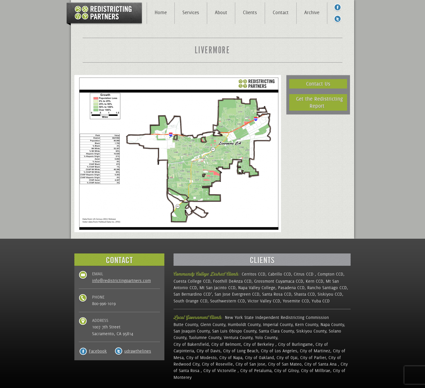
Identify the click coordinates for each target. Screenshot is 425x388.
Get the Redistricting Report (319, 102)
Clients (250, 12)
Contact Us (318, 84)
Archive (311, 12)
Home (161, 12)
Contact (281, 12)
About (221, 12)
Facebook (98, 351)
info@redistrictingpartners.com (121, 280)
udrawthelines (137, 351)
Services (190, 12)
